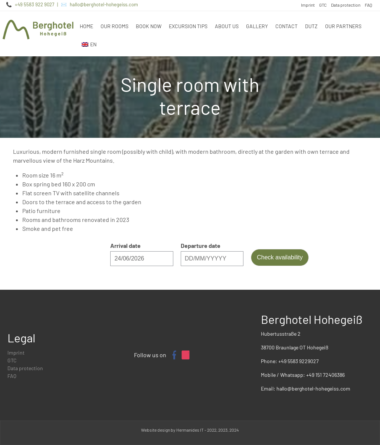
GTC (323, 4)
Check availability (280, 257)
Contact (286, 26)
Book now (148, 26)
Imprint (308, 4)
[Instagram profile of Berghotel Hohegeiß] (185, 355)
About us (227, 26)
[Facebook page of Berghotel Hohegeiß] (173, 355)
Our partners (343, 26)
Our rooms (114, 26)
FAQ (368, 4)
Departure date (200, 245)
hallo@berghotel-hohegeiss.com (104, 4)
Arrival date (125, 245)
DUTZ (311, 26)
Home (86, 26)
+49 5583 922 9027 (34, 4)
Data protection (345, 4)
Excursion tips (188, 26)
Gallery (257, 26)
